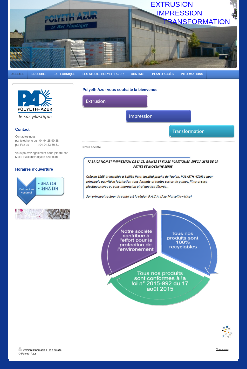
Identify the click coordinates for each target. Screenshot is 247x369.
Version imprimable (32, 349)
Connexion (222, 349)
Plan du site (55, 349)
